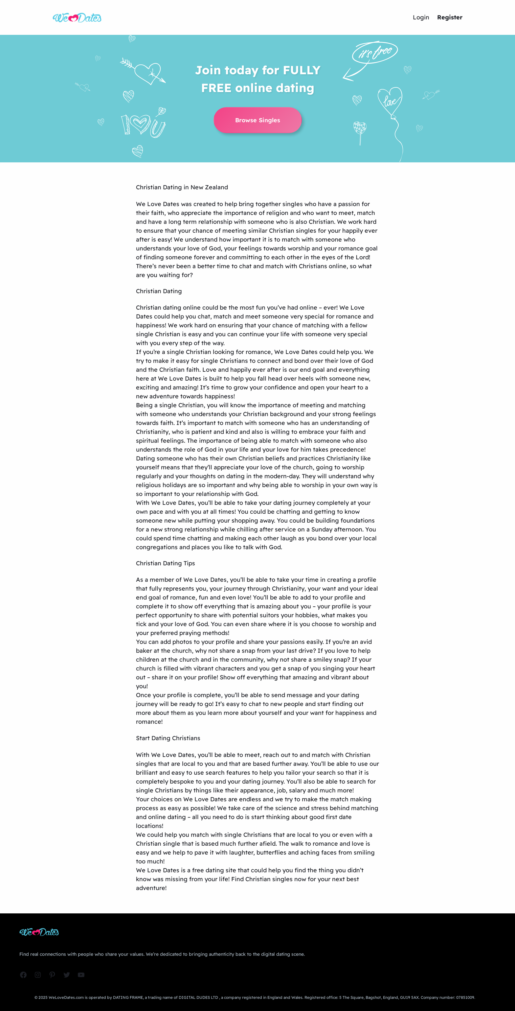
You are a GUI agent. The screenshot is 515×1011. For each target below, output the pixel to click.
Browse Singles (257, 120)
